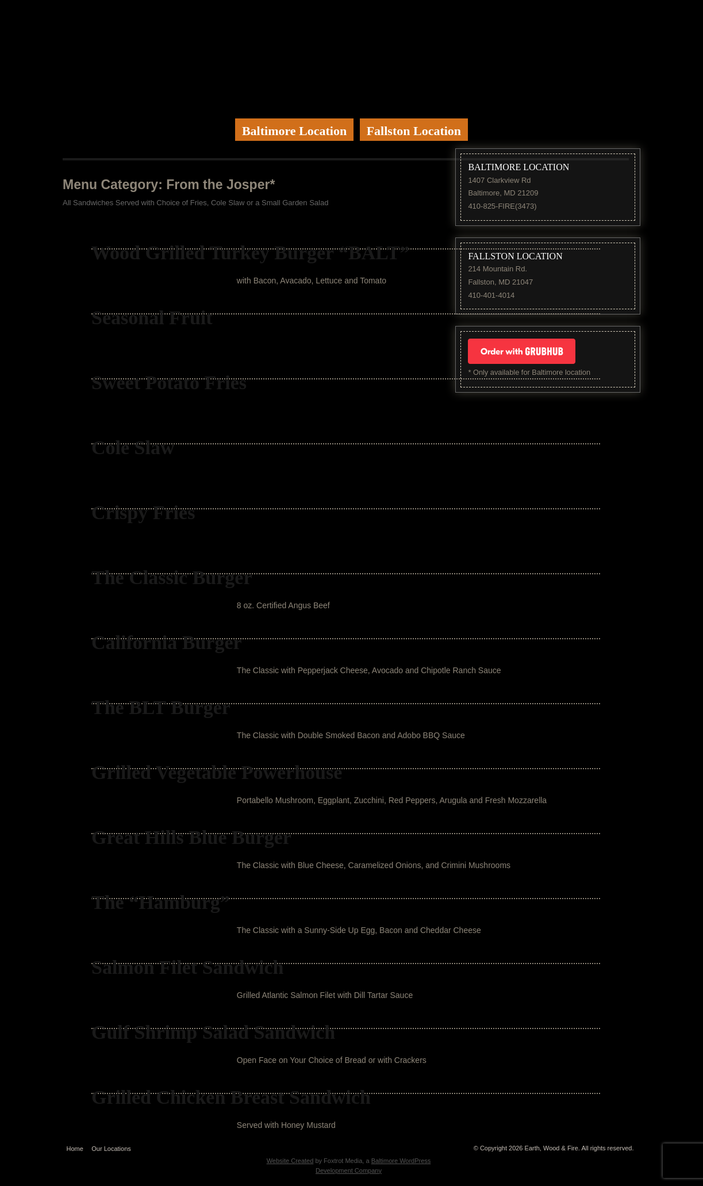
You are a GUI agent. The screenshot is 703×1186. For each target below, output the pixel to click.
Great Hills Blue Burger (191, 837)
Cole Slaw (133, 447)
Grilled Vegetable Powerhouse (216, 772)
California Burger (166, 642)
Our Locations (110, 1148)
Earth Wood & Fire (351, 54)
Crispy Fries (143, 512)
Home (75, 1148)
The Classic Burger (171, 577)
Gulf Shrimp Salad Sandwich (213, 1032)
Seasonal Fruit (152, 317)
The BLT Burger (161, 707)
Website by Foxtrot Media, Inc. (349, 1146)
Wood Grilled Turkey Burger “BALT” (250, 252)
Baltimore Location (294, 131)
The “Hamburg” (160, 902)
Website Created (290, 1160)
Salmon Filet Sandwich (187, 967)
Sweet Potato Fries (169, 382)
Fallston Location (414, 131)
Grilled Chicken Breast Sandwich (231, 1097)
